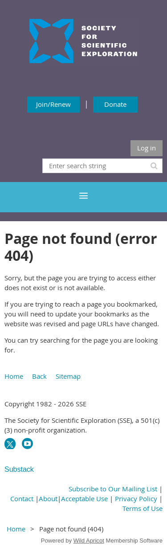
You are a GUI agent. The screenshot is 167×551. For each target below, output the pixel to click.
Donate (115, 104)
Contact (21, 498)
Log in (146, 147)
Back (39, 376)
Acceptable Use (84, 498)
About (48, 498)
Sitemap (68, 376)
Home (13, 376)
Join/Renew (53, 104)
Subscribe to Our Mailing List (113, 488)
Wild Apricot (88, 540)
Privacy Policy (136, 498)
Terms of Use (142, 508)
